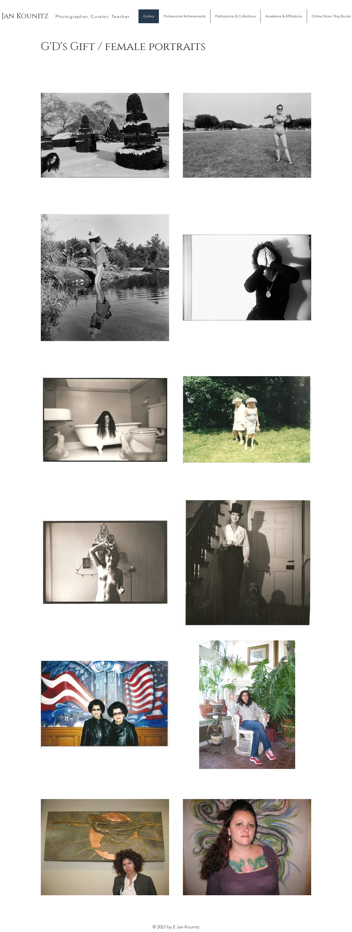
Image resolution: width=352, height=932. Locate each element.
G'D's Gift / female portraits (123, 46)
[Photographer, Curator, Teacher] (93, 16)
